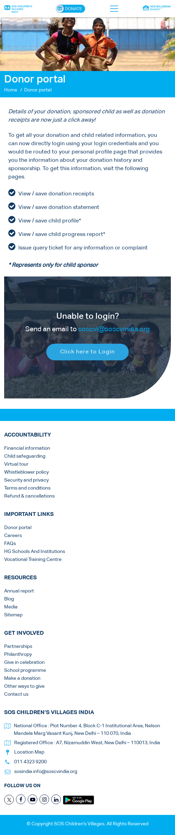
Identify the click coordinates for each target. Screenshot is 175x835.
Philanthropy (18, 654)
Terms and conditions (27, 488)
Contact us (16, 694)
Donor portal (17, 527)
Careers (13, 535)
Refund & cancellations (29, 496)
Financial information (27, 448)
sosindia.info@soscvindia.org (45, 771)
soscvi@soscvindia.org (114, 332)
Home (10, 90)
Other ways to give (24, 686)
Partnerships (18, 646)
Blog (9, 599)
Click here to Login (87, 355)
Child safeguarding (24, 456)
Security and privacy (26, 480)
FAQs (10, 543)
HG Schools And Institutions (34, 551)
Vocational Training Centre (33, 559)
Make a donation (22, 678)
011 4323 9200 (30, 761)
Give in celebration (24, 662)
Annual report (19, 591)
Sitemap (13, 615)
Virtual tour (16, 464)
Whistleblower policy (26, 472)
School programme (25, 670)
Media (11, 607)
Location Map (29, 752)
